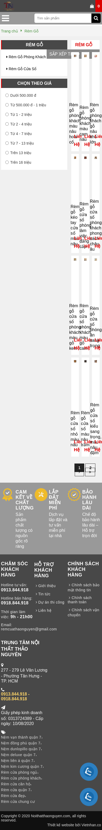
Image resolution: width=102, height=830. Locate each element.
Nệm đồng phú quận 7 (21, 743)
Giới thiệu (45, 586)
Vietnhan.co (91, 825)
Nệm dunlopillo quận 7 (21, 749)
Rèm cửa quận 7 (15, 790)
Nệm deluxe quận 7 (18, 755)
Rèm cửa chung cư (18, 801)
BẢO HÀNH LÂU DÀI (89, 500)
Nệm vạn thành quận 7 (21, 737)
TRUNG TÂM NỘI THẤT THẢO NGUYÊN (20, 648)
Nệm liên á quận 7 (17, 761)
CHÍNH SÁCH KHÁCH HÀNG (83, 569)
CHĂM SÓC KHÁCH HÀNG (14, 569)
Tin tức (42, 594)
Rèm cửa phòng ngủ (19, 772)
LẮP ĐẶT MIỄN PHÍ (55, 500)
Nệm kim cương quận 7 (22, 766)
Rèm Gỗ (34, 45)
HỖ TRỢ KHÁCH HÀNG (44, 570)
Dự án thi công (49, 602)
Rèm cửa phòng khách (21, 778)
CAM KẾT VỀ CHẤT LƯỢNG (25, 500)
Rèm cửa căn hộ (15, 784)
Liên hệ (43, 610)
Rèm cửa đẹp (13, 796)
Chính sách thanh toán (80, 600)
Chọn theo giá (34, 83)
